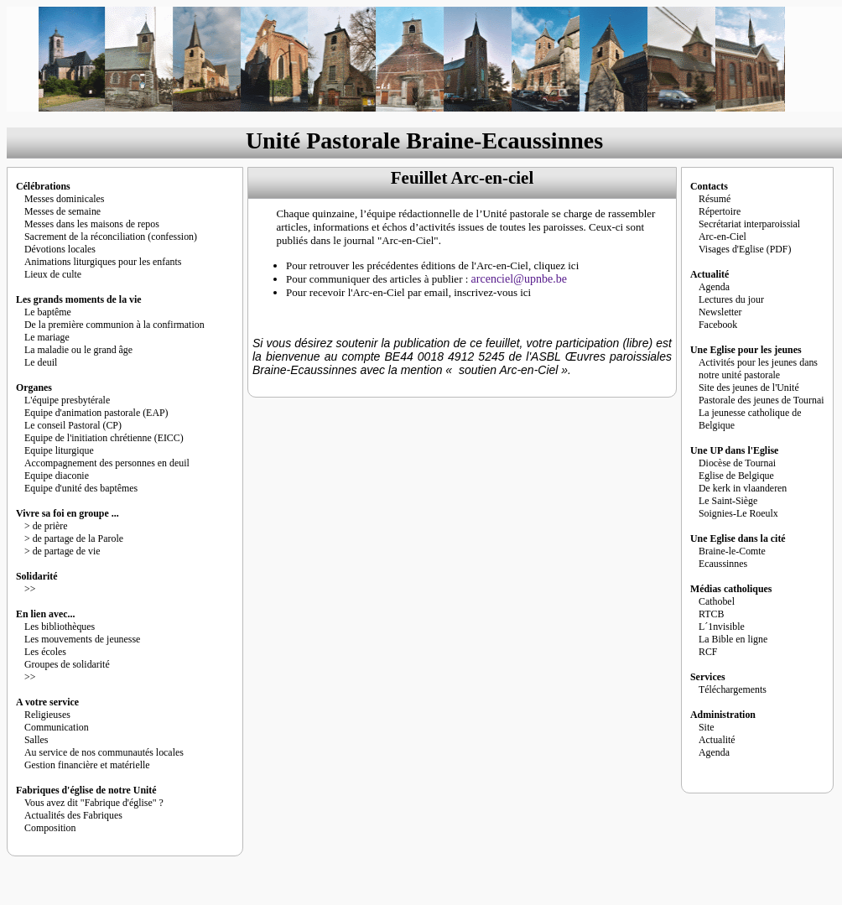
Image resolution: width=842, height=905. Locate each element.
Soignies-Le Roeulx (738, 513)
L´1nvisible (722, 626)
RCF (708, 652)
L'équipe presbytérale (67, 400)
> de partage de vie (62, 551)
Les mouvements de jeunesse (82, 639)
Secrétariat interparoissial (749, 224)
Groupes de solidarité (67, 664)
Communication (56, 727)
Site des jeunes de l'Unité (749, 387)
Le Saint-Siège (728, 501)
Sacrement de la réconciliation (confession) (110, 236)
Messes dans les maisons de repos (91, 224)
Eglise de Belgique (736, 475)
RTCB (711, 614)
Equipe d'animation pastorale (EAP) (96, 413)
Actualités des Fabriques (73, 815)
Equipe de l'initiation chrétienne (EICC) (104, 438)
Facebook (718, 324)
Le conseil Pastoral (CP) (73, 425)
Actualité (717, 740)
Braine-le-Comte (732, 551)
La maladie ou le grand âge (78, 350)
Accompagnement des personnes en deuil (107, 463)
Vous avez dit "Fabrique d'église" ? (94, 803)
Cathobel (717, 601)
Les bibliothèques (59, 626)
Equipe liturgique (59, 450)
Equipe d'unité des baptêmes (81, 488)
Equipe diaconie (56, 475)
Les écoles (45, 652)
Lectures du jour (731, 299)
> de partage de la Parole (73, 538)
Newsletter (720, 312)
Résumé (714, 199)
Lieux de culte (52, 274)
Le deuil (40, 362)
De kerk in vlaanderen (743, 488)
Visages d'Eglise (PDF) (745, 249)
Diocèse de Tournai (737, 463)
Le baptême (47, 312)
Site (707, 727)
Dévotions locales (60, 249)
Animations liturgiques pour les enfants (102, 262)
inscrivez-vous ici (492, 292)
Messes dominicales (64, 199)
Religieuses (47, 714)
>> (29, 589)
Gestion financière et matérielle (87, 765)
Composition (49, 828)
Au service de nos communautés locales (104, 752)
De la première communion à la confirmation (114, 324)
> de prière (46, 526)
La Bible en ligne (733, 639)
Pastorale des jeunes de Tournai (761, 400)
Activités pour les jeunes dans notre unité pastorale (758, 368)
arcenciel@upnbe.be (519, 279)
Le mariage (47, 337)
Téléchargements (733, 689)
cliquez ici (556, 265)
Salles (36, 740)
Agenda (714, 287)
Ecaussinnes (723, 564)
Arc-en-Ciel (722, 236)
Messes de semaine (62, 211)
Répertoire (720, 211)
